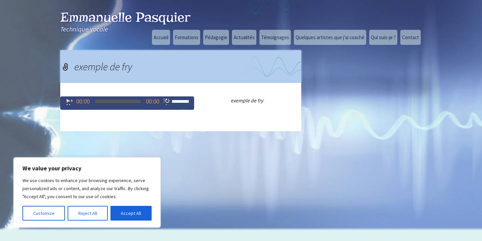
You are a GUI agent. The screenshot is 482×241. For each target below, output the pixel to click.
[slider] (118, 101)
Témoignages (275, 37)
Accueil (161, 37)
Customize (44, 213)
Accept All (131, 213)
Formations (186, 37)
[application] (127, 103)
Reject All (87, 213)
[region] (87, 192)
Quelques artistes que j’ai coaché (330, 37)
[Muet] (166, 101)
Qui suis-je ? (383, 37)
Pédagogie (216, 37)
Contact (410, 37)
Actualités (244, 37)
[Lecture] (69, 101)
